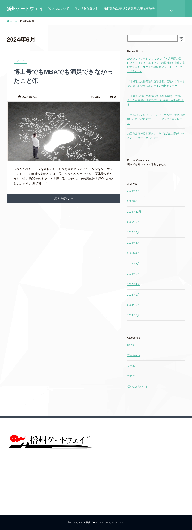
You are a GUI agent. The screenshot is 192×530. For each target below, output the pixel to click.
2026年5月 (133, 190)
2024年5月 (133, 304)
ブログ (131, 376)
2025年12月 (134, 211)
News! (130, 345)
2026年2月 (133, 201)
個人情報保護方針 (87, 8)
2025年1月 (133, 284)
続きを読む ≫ (63, 198)
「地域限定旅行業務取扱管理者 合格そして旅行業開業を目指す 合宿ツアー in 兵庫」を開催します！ (155, 100)
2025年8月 (133, 232)
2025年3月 (133, 263)
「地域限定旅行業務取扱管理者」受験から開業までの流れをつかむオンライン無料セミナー (156, 83)
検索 (181, 40)
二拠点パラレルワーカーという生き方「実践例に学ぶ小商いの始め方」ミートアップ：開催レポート (156, 119)
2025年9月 (133, 221)
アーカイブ (133, 355)
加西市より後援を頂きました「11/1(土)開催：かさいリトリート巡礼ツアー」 (155, 135)
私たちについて (58, 8)
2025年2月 (133, 273)
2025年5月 (133, 242)
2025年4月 (133, 253)
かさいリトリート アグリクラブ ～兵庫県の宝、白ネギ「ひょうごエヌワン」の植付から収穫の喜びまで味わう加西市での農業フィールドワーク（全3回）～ (156, 65)
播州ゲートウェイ (25, 8)
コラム (131, 365)
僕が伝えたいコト (137, 386)
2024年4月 (133, 315)
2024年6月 (133, 294)
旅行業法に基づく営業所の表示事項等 (129, 8)
